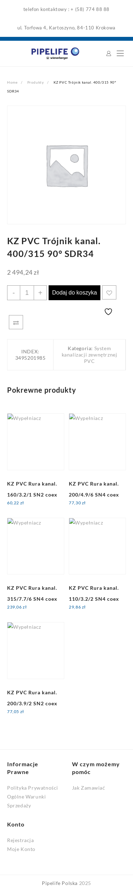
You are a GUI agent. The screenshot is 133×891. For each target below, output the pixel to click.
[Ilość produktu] (27, 293)
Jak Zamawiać (88, 788)
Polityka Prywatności (32, 788)
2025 (85, 883)
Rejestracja (20, 840)
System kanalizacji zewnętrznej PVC (89, 354)
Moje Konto (21, 849)
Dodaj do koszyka (74, 293)
